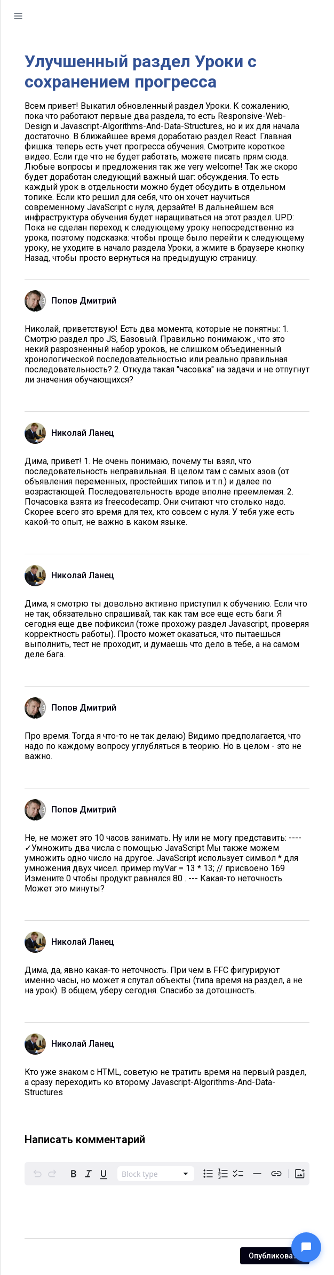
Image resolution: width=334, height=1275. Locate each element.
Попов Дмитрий (83, 301)
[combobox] (155, 1173)
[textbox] (167, 1212)
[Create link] (276, 1173)
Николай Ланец (82, 433)
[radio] (73, 1173)
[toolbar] (167, 1173)
